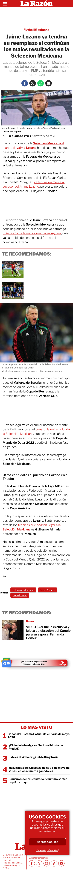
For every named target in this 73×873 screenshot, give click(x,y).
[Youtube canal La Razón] (61, 863)
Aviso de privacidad (47, 850)
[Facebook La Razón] (24, 83)
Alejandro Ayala (19, 136)
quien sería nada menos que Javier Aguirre (32, 233)
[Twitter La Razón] (32, 83)
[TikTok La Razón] (54, 863)
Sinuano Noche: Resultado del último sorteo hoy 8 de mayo (38, 780)
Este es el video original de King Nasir (33, 757)
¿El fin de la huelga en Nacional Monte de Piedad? (36, 747)
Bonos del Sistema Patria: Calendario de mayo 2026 (39, 735)
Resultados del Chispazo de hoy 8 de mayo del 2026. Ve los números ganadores (39, 769)
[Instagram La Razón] (46, 863)
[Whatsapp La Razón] (40, 83)
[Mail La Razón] (48, 83)
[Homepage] (36, 3)
